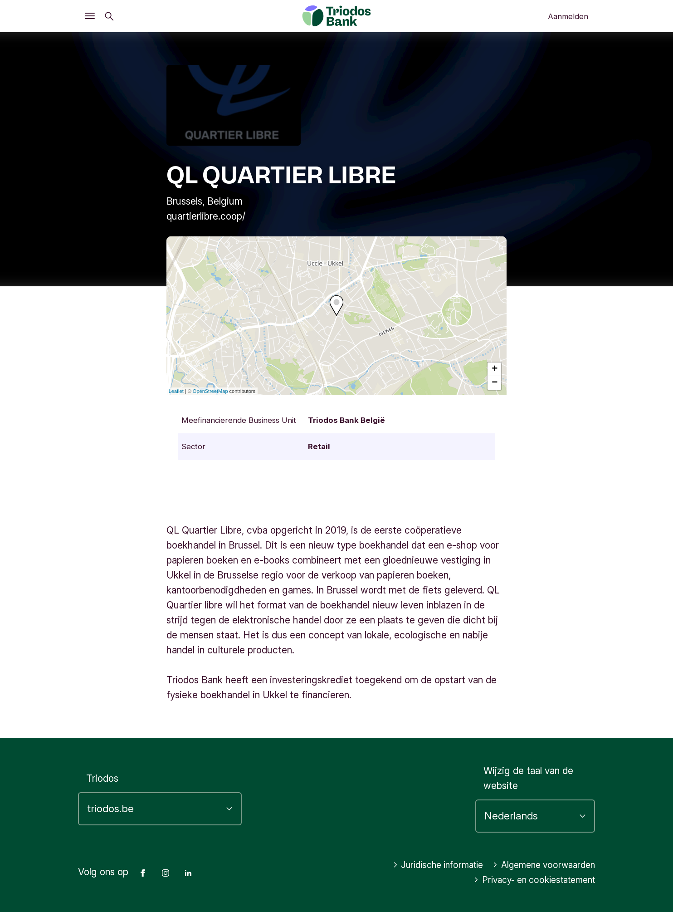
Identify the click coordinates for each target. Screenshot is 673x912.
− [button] (494, 383)
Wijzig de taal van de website (528, 778)
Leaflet (176, 391)
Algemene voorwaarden (539, 865)
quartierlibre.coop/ (205, 216)
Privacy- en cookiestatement (528, 880)
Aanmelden (568, 16)
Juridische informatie (425, 865)
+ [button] (494, 369)
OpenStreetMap (210, 391)
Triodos (102, 778)
